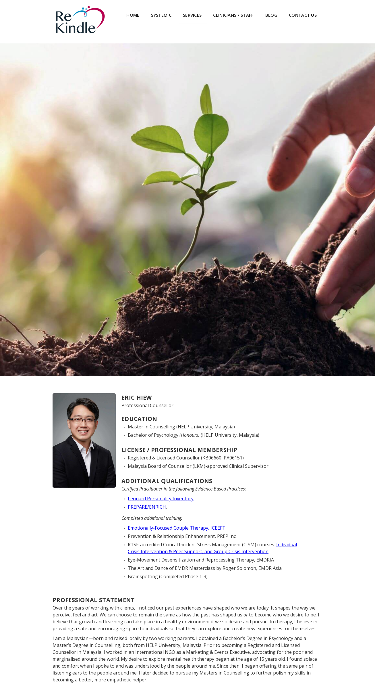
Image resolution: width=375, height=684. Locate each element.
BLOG (271, 15)
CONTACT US (303, 15)
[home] (80, 19)
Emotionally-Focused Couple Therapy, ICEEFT (176, 528)
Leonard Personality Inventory (161, 498)
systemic (161, 15)
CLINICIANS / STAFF (233, 15)
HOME (132, 15)
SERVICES (192, 15)
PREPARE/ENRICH (147, 507)
